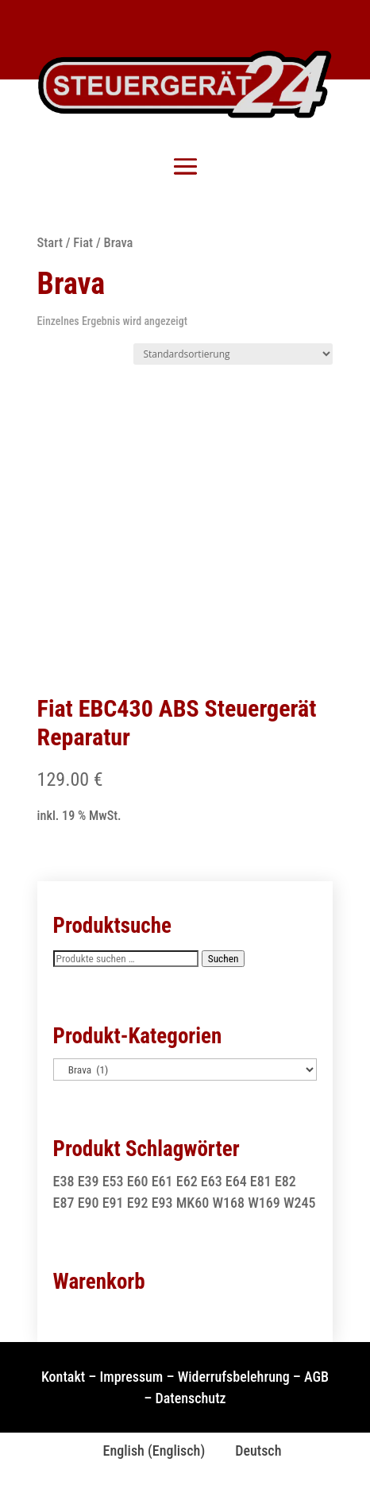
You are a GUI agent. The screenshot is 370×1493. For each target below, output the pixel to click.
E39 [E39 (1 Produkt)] (88, 1181)
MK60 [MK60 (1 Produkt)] (193, 1202)
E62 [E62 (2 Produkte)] (187, 1181)
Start (50, 242)
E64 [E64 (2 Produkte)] (236, 1181)
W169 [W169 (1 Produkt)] (264, 1202)
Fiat (83, 242)
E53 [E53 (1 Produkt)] (113, 1181)
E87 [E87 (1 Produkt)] (64, 1202)
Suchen (223, 959)
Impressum (132, 1376)
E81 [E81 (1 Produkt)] (261, 1181)
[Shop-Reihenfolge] (233, 354)
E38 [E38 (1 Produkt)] (64, 1181)
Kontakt (63, 1376)
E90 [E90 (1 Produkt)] (88, 1202)
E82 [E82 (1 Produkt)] (285, 1181)
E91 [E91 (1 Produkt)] (113, 1202)
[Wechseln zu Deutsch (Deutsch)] (251, 1451)
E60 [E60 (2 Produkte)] (137, 1181)
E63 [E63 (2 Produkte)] (211, 1181)
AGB (316, 1376)
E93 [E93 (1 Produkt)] (162, 1202)
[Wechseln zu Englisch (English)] (147, 1451)
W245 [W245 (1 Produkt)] (299, 1202)
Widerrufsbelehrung (234, 1376)
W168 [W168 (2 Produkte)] (228, 1202)
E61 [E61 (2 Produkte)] (162, 1181)
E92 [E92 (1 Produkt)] (137, 1202)
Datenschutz (191, 1398)
